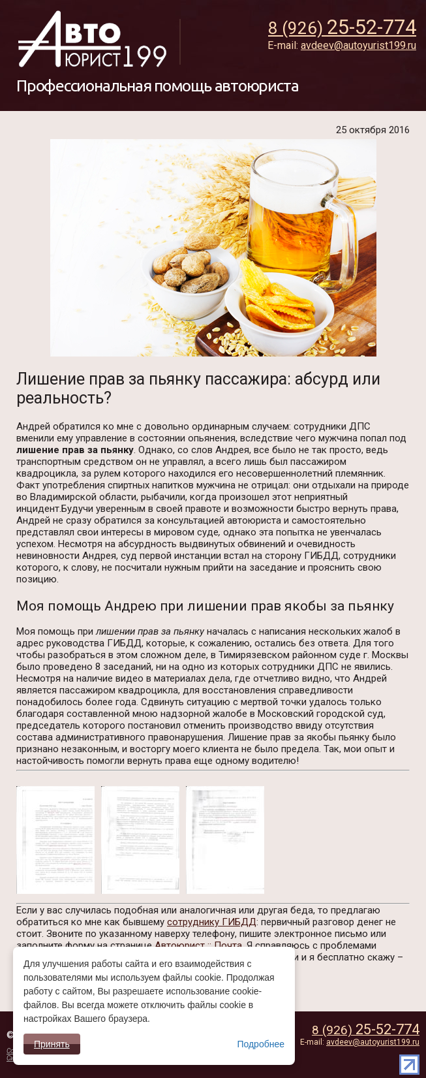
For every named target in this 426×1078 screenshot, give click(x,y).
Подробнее (260, 1044)
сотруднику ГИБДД (211, 922)
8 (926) (365, 1030)
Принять (52, 1044)
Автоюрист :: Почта (198, 945)
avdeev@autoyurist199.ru (372, 1042)
